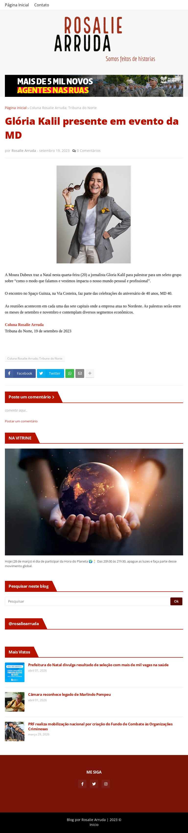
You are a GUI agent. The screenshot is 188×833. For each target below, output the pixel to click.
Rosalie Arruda (94, 819)
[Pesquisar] (88, 601)
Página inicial (16, 107)
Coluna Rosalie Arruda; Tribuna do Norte (63, 107)
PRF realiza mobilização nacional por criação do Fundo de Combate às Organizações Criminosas (100, 726)
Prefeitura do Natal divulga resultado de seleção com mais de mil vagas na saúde (98, 665)
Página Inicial (17, 5)
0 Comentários (89, 150)
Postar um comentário (21, 421)
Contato (41, 5)
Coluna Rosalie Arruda (24, 325)
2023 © (115, 819)
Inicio (94, 824)
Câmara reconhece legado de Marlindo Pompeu (69, 694)
